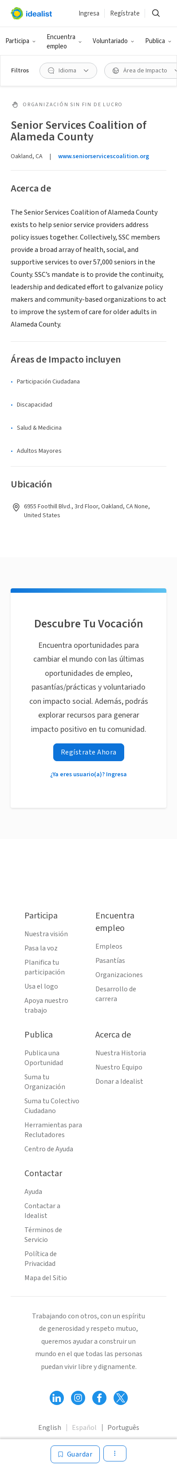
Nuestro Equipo (118, 1067)
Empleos (108, 946)
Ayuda (33, 1192)
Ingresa (89, 13)
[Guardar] (75, 1454)
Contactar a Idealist (42, 1211)
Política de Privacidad (40, 1259)
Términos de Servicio (43, 1235)
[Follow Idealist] (57, 1398)
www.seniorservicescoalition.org (103, 156)
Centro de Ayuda (48, 1149)
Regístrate (125, 13)
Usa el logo (41, 986)
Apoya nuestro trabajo (46, 1005)
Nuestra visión (46, 934)
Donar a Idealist (119, 1081)
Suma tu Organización (44, 1082)
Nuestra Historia (120, 1053)
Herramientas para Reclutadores (53, 1130)
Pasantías (110, 961)
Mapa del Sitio (45, 1278)
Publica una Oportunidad (43, 1058)
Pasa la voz (41, 948)
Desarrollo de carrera (115, 994)
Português (123, 1428)
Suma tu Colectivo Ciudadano (51, 1106)
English (49, 1428)
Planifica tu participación (44, 967)
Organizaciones (119, 975)
